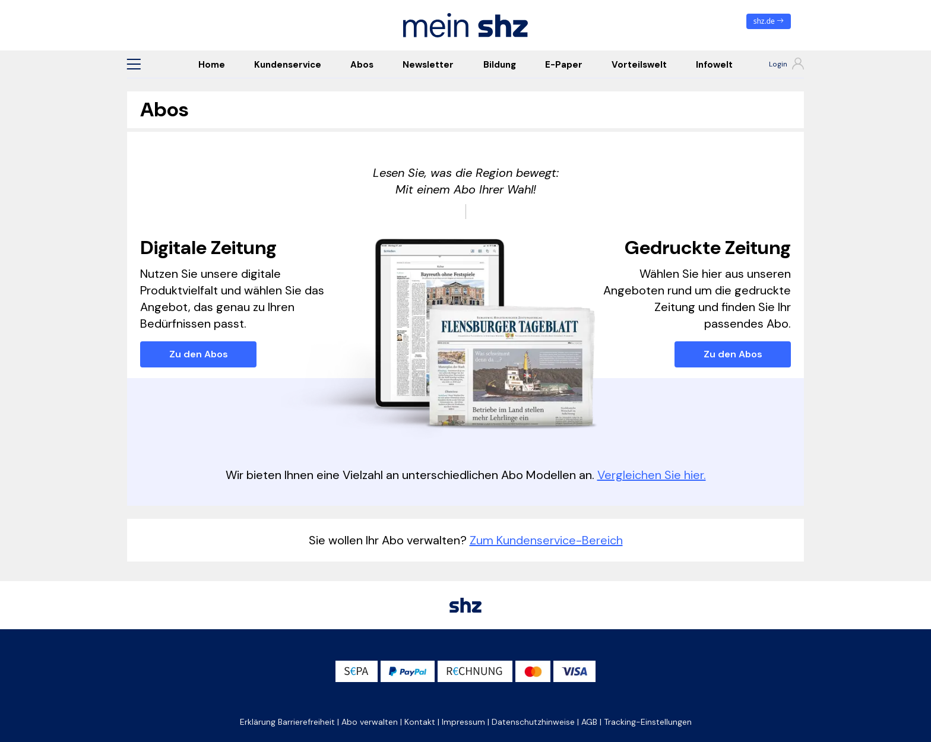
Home (211, 65)
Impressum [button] (463, 721)
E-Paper (563, 65)
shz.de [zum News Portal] (768, 21)
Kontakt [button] (419, 721)
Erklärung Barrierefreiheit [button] (287, 721)
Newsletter (428, 65)
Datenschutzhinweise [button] (533, 721)
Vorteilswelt (639, 65)
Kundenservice (287, 65)
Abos (361, 65)
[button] (133, 64)
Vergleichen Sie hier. (651, 475)
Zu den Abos (198, 354)
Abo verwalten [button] (369, 721)
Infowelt (714, 65)
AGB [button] (589, 721)
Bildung (499, 65)
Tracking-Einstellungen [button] (648, 721)
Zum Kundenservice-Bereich (546, 540)
